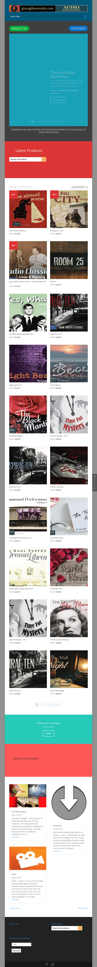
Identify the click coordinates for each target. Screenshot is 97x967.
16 (60, 117)
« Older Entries (14, 904)
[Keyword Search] (25, 155)
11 (50, 117)
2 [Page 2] (39, 700)
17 (62, 117)
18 (64, 117)
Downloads (57, 821)
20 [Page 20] (50, 700)
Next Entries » (83, 904)
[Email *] (21, 940)
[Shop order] (79, 182)
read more (15, 832)
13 (54, 117)
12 (52, 117)
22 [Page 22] (57, 700)
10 (48, 117)
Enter (48, 729)
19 (66, 117)
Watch (14, 870)
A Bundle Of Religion (19, 807)
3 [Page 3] (41, 700)
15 (58, 117)
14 (56, 117)
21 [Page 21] (53, 700)
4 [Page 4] (44, 700)
